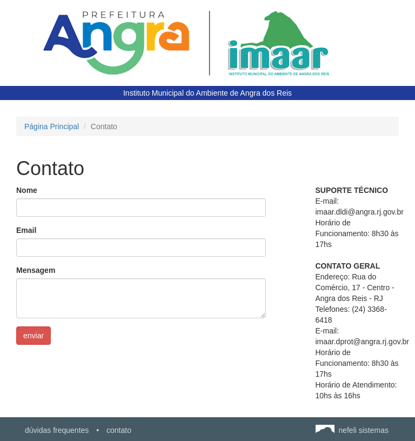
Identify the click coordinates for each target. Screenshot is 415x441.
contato (118, 430)
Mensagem (35, 270)
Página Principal (51, 126)
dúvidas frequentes (57, 430)
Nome (26, 190)
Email (26, 230)
